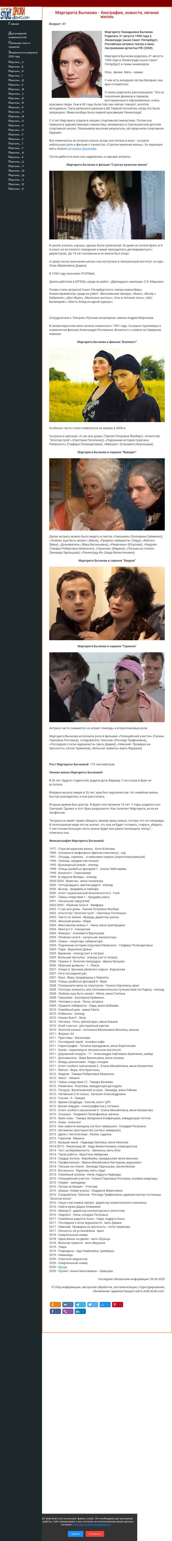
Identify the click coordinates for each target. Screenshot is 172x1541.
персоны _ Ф (16, 152)
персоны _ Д (16, 80)
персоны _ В (16, 71)
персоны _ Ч (16, 166)
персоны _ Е (15, 84)
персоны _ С (16, 138)
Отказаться (95, 1534)
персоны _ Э (16, 179)
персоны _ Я (16, 188)
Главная (13, 23)
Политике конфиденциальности (91, 1524)
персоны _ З (15, 93)
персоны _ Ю (16, 184)
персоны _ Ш (16, 170)
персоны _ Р (16, 134)
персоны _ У (16, 147)
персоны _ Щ (16, 175)
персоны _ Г (15, 75)
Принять (75, 1534)
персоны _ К (16, 107)
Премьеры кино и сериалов (19, 44)
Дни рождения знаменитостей (17, 35)
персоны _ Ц (16, 161)
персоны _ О (16, 125)
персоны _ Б (16, 66)
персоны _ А (16, 61)
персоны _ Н (16, 120)
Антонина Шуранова (81, 148)
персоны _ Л (16, 111)
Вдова (62, 1267)
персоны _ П (16, 129)
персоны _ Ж (16, 89)
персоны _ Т (15, 143)
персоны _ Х (16, 156)
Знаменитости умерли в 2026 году (23, 54)
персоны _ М (16, 116)
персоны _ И (16, 98)
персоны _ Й (16, 102)
